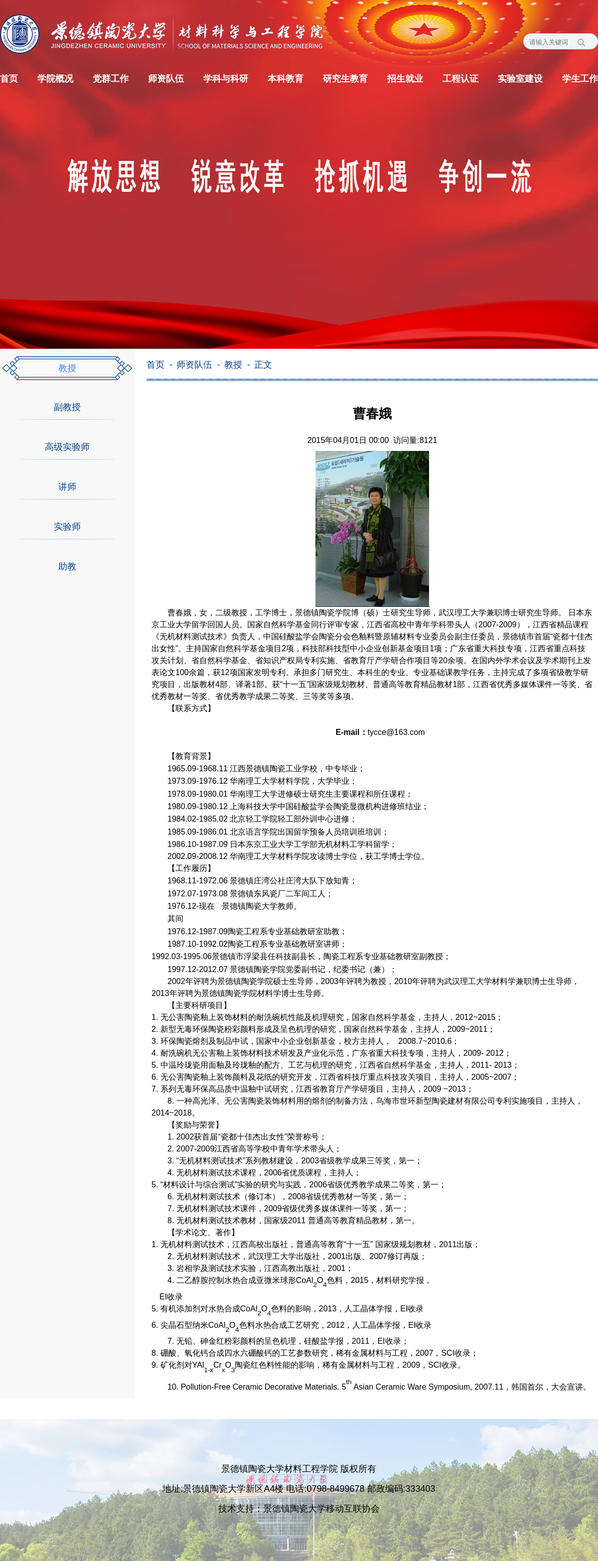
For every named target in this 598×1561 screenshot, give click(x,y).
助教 (67, 566)
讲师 (67, 487)
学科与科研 (225, 79)
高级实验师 (67, 447)
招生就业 (405, 79)
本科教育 (285, 79)
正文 (263, 365)
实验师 (67, 527)
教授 (67, 368)
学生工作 (580, 79)
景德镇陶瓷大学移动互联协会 (321, 1509)
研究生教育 (345, 79)
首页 (9, 79)
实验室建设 (520, 79)
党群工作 (111, 79)
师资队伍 (166, 79)
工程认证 (460, 79)
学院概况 (55, 79)
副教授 (67, 407)
